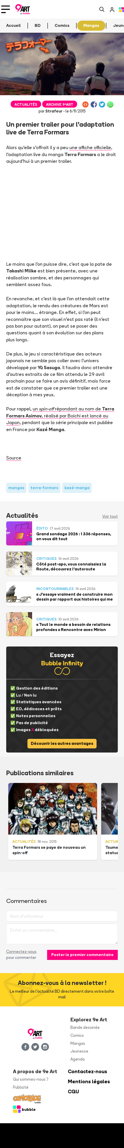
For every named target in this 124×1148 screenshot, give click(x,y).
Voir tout (110, 516)
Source (13, 457)
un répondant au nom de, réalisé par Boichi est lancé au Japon (60, 415)
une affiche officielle (90, 147)
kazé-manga (77, 487)
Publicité (20, 1087)
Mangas (77, 1043)
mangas (16, 487)
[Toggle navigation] (5, 9)
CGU (73, 1092)
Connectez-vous (21, 951)
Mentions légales (89, 1082)
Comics (77, 1035)
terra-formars (44, 487)
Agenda (77, 1059)
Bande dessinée (85, 1027)
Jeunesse (79, 1051)
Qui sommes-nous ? (30, 1079)
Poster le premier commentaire (82, 954)
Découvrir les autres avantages (62, 743)
